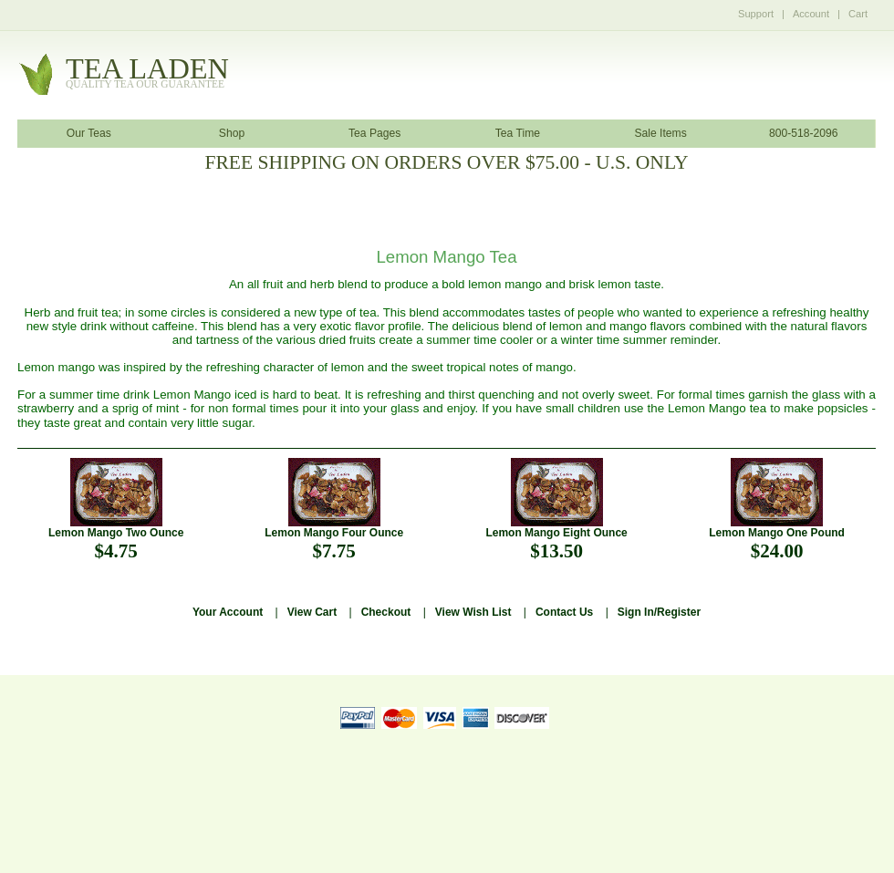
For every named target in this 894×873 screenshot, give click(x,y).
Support (756, 13)
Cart (858, 13)
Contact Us (564, 612)
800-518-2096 (803, 133)
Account (811, 13)
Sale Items (660, 133)
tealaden (147, 73)
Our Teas (89, 133)
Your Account (227, 612)
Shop (231, 133)
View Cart (312, 612)
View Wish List (473, 612)
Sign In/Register (659, 612)
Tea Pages (374, 133)
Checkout (386, 612)
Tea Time (517, 133)
